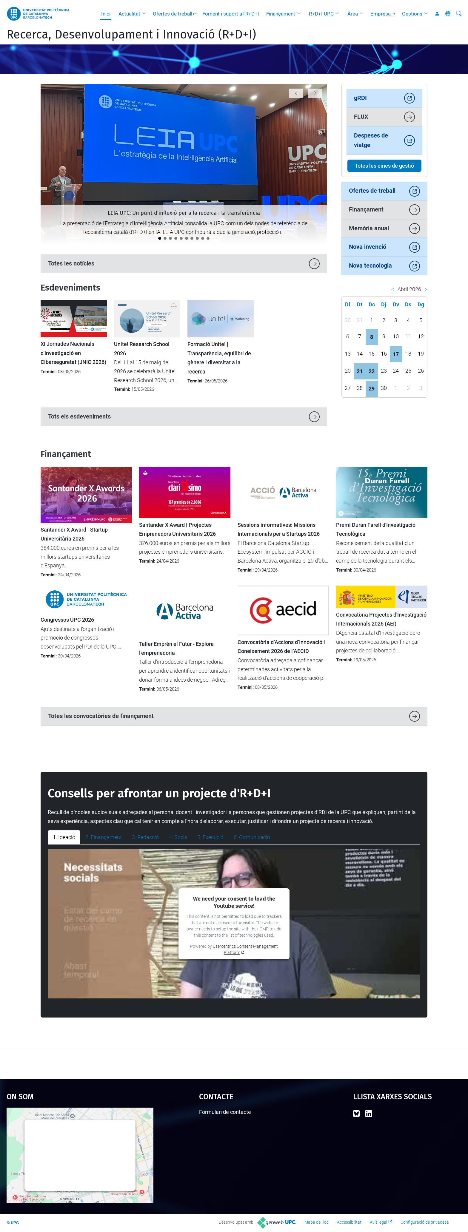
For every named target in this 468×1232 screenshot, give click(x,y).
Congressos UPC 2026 (67, 620)
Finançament (280, 14)
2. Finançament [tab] (103, 837)
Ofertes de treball (172, 14)
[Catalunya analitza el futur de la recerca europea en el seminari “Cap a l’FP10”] (186, 238)
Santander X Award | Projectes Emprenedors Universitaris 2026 (177, 529)
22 (372, 371)
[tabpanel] (234, 923)
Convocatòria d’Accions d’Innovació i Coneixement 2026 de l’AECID (281, 646)
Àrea (352, 14)
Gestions (412, 14)
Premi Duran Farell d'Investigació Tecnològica (375, 529)
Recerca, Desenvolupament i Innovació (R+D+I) (131, 34)
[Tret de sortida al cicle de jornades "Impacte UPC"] (176, 238)
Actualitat (129, 14)
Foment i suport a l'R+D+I (230, 14)
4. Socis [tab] (178, 837)
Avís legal (378, 1222)
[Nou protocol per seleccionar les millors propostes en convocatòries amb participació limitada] (208, 238)
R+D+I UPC (321, 14)
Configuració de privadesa (425, 1222)
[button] (145, 13)
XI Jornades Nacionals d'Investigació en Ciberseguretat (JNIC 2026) (73, 353)
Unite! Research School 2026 (142, 348)
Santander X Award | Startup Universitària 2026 (74, 534)
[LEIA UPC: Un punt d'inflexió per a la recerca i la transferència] (159, 238)
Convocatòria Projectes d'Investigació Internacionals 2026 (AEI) (381, 619)
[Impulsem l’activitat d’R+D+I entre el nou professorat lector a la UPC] (181, 238)
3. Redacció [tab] (145, 837)
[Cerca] (458, 13)
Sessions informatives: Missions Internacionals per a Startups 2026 (279, 529)
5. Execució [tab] (210, 837)
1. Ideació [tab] (64, 837)
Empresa (380, 14)
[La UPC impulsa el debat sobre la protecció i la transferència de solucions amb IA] (165, 238)
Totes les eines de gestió (384, 166)
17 (396, 354)
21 (360, 371)
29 (372, 388)
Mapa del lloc (316, 1222)
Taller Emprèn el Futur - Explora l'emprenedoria (176, 648)
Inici (105, 14)
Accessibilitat (349, 1222)
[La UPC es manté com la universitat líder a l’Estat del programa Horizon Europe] (197, 238)
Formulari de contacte (225, 1112)
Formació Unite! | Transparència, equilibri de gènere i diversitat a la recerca (219, 358)
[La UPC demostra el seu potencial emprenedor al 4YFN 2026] (202, 238)
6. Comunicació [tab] (252, 837)
